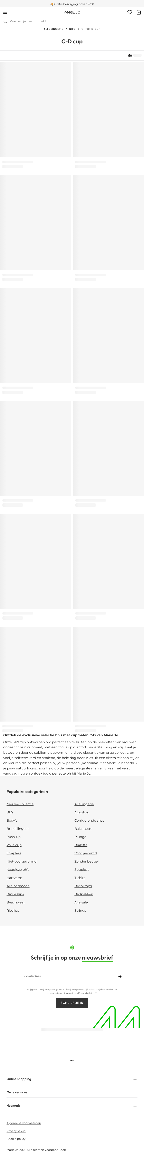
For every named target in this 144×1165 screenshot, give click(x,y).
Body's (12, 821)
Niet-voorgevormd (22, 862)
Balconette (83, 829)
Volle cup (14, 845)
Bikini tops (83, 886)
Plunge (80, 837)
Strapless (14, 853)
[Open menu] (5, 12)
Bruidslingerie (18, 829)
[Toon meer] (96, 993)
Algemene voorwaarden (24, 1123)
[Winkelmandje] (138, 12)
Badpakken (84, 894)
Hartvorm (14, 878)
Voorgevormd (86, 853)
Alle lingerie (53, 29)
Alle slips (82, 812)
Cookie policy (16, 1139)
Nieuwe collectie (20, 804)
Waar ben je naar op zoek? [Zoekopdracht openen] (24, 21)
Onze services (72, 1093)
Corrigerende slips (89, 821)
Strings (80, 911)
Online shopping (72, 1079)
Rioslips (13, 911)
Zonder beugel (87, 862)
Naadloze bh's (18, 870)
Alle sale (81, 902)
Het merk (72, 1106)
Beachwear (16, 902)
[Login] (129, 12)
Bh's (72, 29)
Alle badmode (18, 886)
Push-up (14, 837)
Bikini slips (15, 894)
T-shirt (80, 878)
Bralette (81, 845)
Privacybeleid (85, 993)
